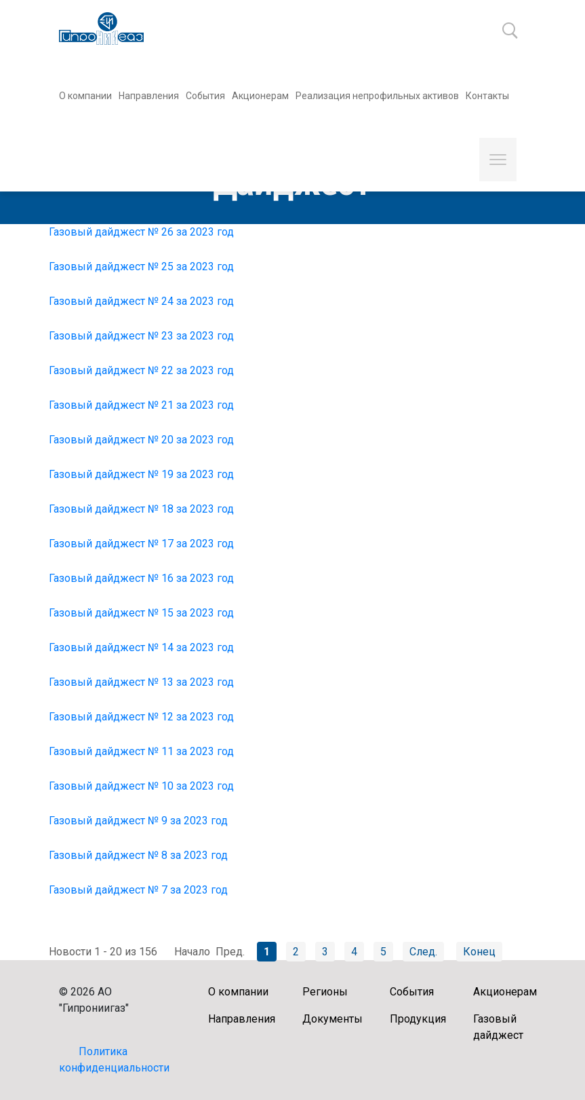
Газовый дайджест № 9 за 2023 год (138, 820)
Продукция (418, 1018)
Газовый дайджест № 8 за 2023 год (138, 855)
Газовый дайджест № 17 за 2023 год (141, 543)
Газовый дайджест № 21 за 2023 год (141, 405)
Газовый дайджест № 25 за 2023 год (141, 266)
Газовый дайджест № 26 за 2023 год (141, 231)
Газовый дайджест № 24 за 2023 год (141, 301)
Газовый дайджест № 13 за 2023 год (141, 682)
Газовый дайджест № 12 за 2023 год (141, 716)
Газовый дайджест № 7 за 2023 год (138, 889)
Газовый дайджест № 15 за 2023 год (141, 612)
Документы (332, 1018)
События (205, 95)
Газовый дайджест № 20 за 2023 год (141, 439)
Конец (479, 951)
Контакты (487, 95)
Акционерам (260, 95)
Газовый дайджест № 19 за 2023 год (141, 474)
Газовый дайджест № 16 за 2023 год (141, 578)
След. (423, 951)
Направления (149, 95)
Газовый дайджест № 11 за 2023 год (141, 751)
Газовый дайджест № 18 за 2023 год (141, 508)
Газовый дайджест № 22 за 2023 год (141, 370)
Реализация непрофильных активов (377, 95)
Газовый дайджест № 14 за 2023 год (141, 647)
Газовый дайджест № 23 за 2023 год (141, 335)
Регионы (325, 991)
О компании (85, 95)
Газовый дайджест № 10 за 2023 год (141, 786)
